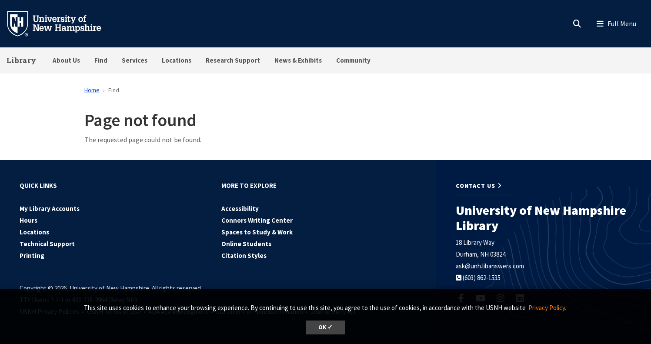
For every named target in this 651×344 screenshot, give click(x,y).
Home (92, 90)
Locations (176, 60)
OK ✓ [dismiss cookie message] (325, 327)
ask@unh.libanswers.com (490, 266)
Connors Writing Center (257, 220)
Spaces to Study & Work (257, 232)
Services (134, 60)
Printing (32, 255)
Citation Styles (244, 255)
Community (353, 60)
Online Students (246, 244)
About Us (66, 60)
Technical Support (47, 244)
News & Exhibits (298, 60)
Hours (28, 220)
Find (100, 60)
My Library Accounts (50, 208)
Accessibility (240, 208)
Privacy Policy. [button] (547, 308)
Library (21, 60)
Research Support (233, 60)
